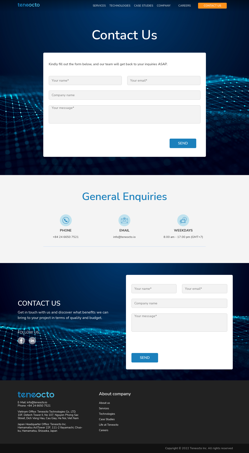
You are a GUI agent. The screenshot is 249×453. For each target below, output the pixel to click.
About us (104, 403)
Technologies (119, 5)
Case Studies (143, 5)
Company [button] (164, 5)
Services (99, 5)
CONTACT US (212, 5)
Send (183, 143)
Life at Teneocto (108, 425)
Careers (184, 5)
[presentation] (76, 137)
